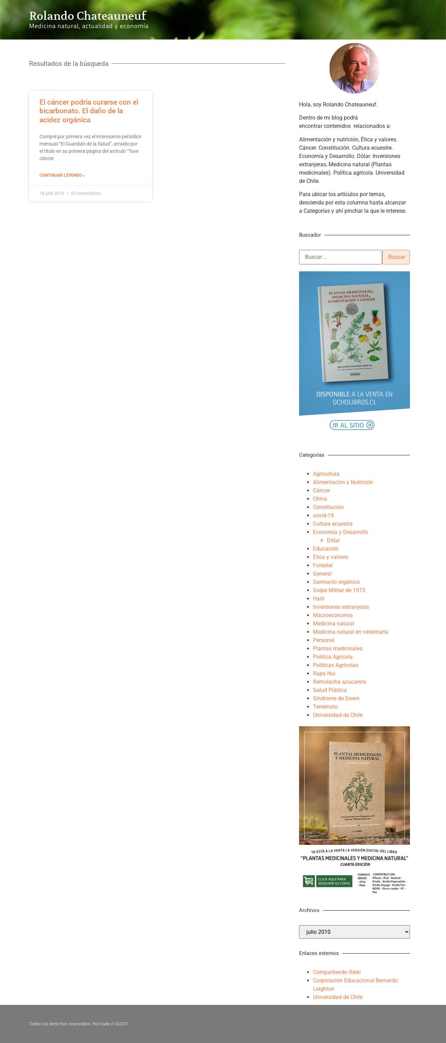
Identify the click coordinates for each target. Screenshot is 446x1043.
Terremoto (325, 706)
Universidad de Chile (337, 715)
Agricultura (326, 474)
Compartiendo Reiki (337, 972)
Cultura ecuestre (332, 523)
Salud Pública (330, 690)
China (320, 499)
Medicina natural (333, 623)
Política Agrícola (333, 657)
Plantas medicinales (337, 648)
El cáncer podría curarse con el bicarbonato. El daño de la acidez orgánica (89, 111)
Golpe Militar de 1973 (339, 590)
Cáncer (321, 490)
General (322, 573)
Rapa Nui (324, 673)
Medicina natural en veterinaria (350, 632)
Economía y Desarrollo (340, 532)
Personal (323, 640)
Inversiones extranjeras (341, 607)
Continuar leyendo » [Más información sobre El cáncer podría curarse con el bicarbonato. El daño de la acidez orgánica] (62, 175)
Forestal (323, 565)
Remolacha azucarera (339, 681)
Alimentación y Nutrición (343, 482)
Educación (326, 548)
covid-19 (323, 515)
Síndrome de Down (336, 698)
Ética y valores (330, 557)
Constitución (328, 507)
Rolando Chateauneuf (87, 16)
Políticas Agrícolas (335, 665)
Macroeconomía (333, 615)
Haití (318, 598)
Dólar (333, 540)
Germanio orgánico (336, 582)
